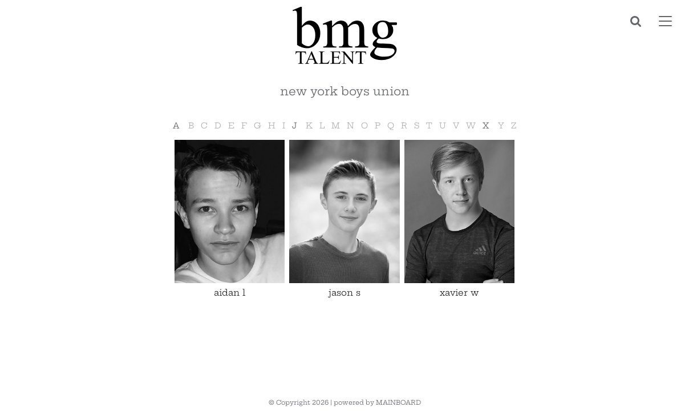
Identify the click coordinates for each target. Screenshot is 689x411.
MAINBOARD (398, 402)
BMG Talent (344, 35)
